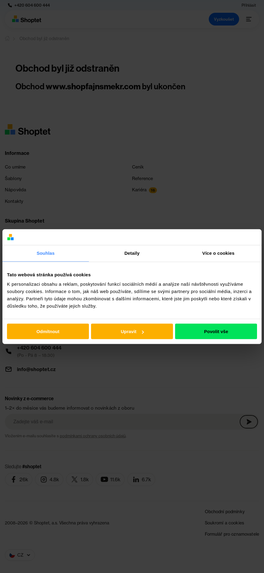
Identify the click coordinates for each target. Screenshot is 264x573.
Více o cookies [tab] (218, 253)
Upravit (132, 331)
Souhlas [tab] (46, 253)
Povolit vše (216, 331)
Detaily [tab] (132, 253)
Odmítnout (47, 331)
